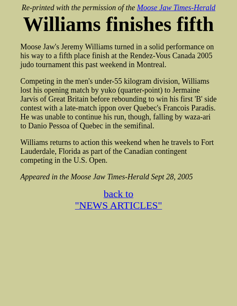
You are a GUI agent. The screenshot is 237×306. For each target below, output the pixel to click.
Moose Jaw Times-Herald (176, 7)
